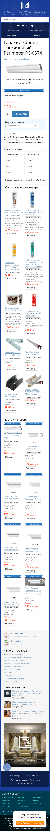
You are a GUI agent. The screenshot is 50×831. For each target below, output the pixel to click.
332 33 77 (9, 12)
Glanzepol (21, 800)
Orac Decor (36, 803)
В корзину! (11, 233)
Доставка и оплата (36, 30)
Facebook (21, 783)
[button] (44, 65)
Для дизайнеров (13, 35)
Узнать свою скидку (14, 95)
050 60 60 (9, 14)
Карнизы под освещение (15, 660)
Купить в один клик (14, 122)
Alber (4, 815)
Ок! (35, 126)
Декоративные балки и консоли (17, 657)
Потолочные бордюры (14, 678)
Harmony (35, 800)
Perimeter (35, 775)
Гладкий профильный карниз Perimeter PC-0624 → (25, 180)
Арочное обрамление (13, 654)
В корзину (20, 113)
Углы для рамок (10, 681)
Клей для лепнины (12, 669)
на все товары (25, 642)
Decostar (21, 797)
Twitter (30, 783)
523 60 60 (25, 14)
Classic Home (7, 797)
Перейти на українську (29, 823)
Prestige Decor (23, 806)
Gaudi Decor (7, 800)
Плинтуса (8, 675)
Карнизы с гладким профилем (17, 663)
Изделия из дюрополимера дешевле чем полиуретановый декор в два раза (28, 713)
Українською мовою (19, 780)
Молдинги (8, 672)
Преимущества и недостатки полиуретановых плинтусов (25, 703)
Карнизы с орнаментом (14, 666)
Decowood (36, 797)
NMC (19, 803)
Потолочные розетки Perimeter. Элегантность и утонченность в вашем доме (26, 693)
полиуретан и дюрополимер (25, 634)
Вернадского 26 (41, 13)
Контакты (36, 35)
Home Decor (7, 803)
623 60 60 (25, 12)
